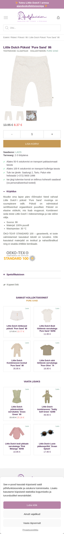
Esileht (6, 37)
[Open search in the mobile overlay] (32, 28)
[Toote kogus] (31, 134)
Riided (13, 37)
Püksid (21, 37)
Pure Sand (52, 51)
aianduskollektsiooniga (30, 6)
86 (27, 37)
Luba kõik (32, 505)
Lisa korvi (32, 143)
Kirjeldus (9, 191)
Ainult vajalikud (32, 514)
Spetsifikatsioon (13, 274)
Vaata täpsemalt (32, 523)
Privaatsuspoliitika (30, 530)
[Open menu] (6, 17)
